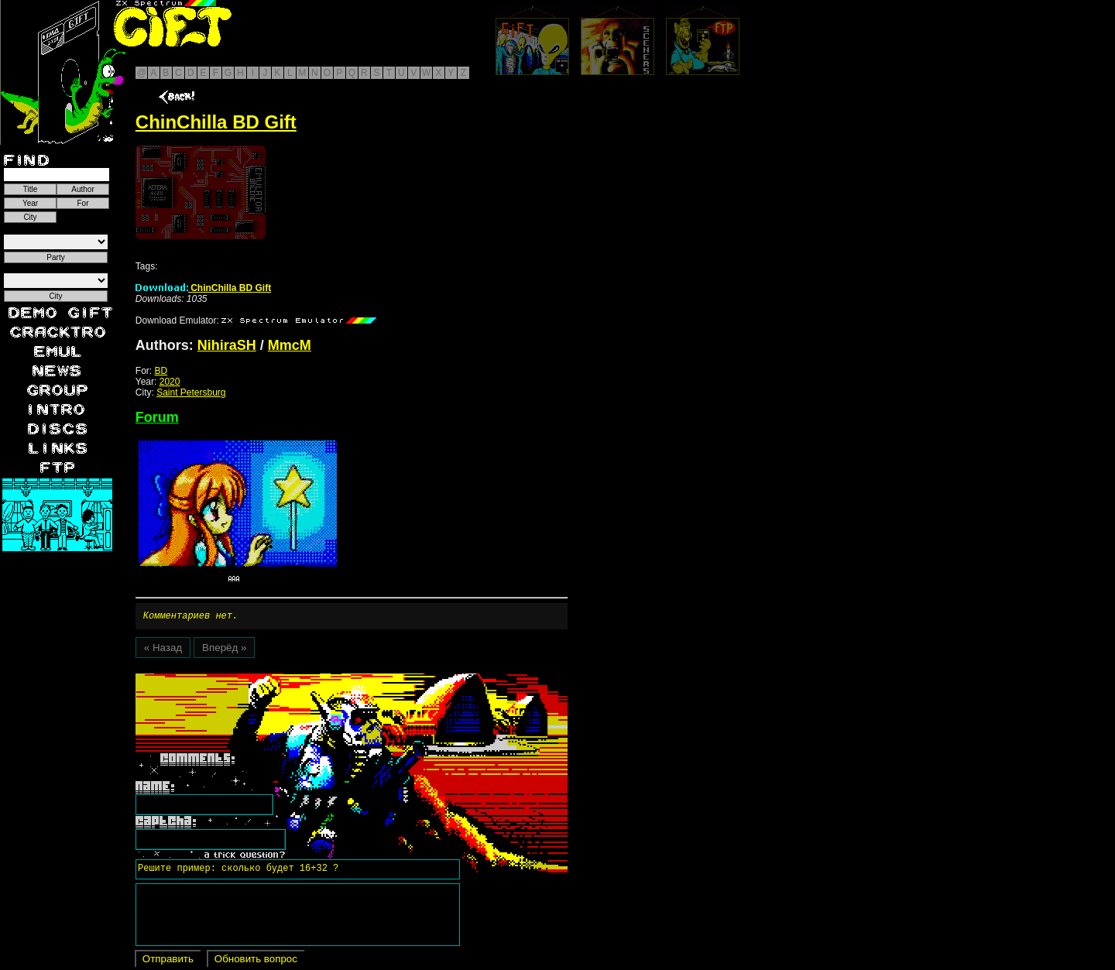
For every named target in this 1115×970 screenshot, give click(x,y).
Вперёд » (224, 650)
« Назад (163, 650)
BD (160, 370)
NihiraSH (226, 345)
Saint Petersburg (190, 392)
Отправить (168, 961)
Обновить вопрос (255, 961)
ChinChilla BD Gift (203, 288)
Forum (157, 417)
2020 (170, 381)
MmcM (289, 345)
